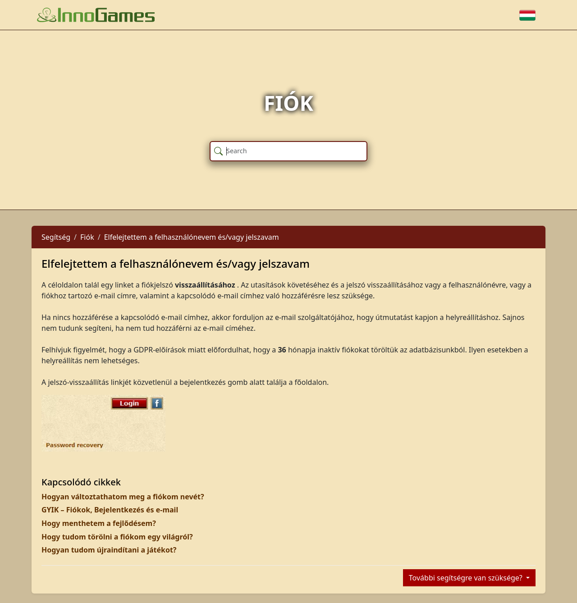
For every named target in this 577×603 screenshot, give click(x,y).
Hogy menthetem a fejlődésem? (98, 523)
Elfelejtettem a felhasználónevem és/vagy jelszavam (191, 237)
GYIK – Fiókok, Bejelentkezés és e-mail (109, 510)
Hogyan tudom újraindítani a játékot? (108, 550)
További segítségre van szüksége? (466, 578)
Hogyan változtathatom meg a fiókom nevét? (122, 497)
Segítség (55, 237)
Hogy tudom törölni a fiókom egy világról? (117, 537)
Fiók (87, 237)
